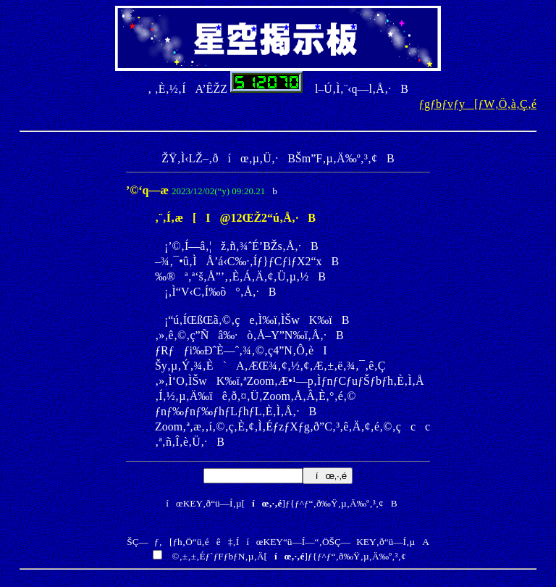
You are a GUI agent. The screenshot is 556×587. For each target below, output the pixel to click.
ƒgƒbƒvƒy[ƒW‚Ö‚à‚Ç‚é (477, 104)
